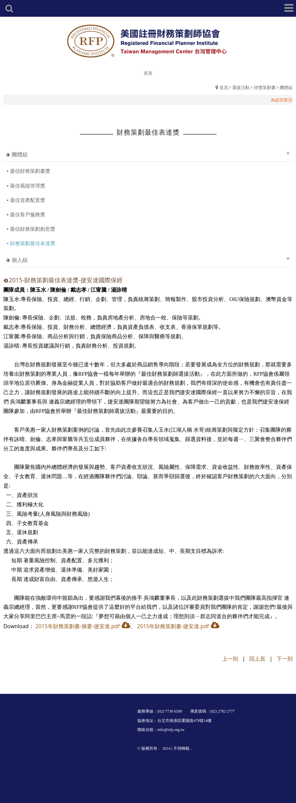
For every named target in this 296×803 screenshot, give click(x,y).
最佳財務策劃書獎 (30, 170)
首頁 (223, 87)
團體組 (286, 87)
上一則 (230, 658)
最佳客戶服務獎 (27, 214)
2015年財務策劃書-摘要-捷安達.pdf (77, 626)
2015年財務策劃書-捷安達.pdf (173, 626)
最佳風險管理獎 (27, 185)
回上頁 (257, 658)
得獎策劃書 (265, 87)
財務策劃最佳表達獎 (32, 243)
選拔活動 (241, 87)
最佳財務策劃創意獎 (32, 228)
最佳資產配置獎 (27, 200)
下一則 (285, 658)
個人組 (20, 260)
